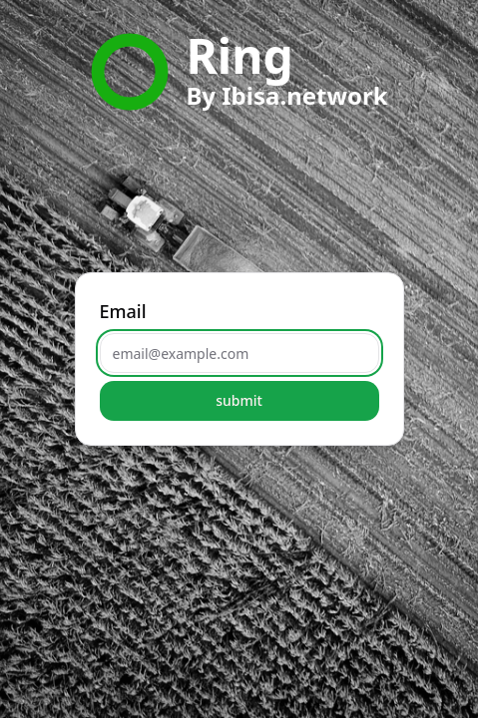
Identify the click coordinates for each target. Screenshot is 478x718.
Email (123, 311)
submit (239, 400)
